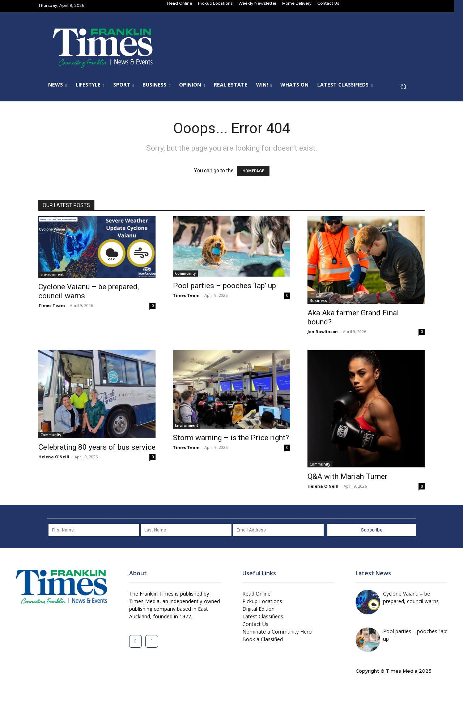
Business (318, 300)
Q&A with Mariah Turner (347, 476)
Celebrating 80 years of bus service (97, 447)
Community (185, 273)
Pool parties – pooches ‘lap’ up (224, 285)
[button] (405, 88)
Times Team (51, 305)
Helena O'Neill (53, 456)
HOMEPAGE (253, 171)
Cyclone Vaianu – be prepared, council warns (411, 597)
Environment (52, 274)
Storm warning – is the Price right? (231, 437)
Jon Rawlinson (322, 331)
